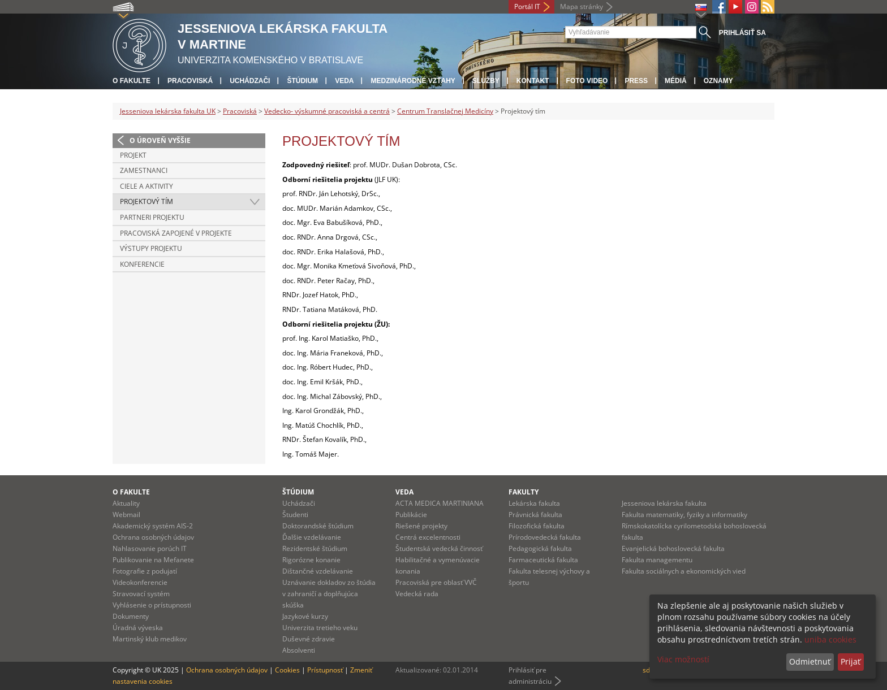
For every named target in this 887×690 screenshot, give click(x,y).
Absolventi (298, 650)
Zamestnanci (143, 170)
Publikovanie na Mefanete (153, 560)
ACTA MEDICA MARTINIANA (439, 503)
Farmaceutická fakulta (543, 560)
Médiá (676, 81)
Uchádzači (250, 81)
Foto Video (587, 81)
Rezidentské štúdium (314, 548)
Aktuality (126, 503)
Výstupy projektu (151, 248)
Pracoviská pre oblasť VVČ (436, 582)
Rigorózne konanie (311, 560)
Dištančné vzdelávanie (317, 571)
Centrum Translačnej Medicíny (445, 111)
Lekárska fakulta (534, 503)
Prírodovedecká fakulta (545, 537)
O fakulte (131, 81)
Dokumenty (131, 616)
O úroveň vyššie (160, 140)
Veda (344, 81)
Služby (486, 81)
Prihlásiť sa (742, 33)
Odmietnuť (809, 661)
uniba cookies (830, 639)
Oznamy (718, 81)
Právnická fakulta (535, 514)
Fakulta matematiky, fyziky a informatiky (684, 514)
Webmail (126, 514)
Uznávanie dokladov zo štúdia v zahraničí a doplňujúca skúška (329, 594)
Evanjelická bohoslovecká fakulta (673, 548)
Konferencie (142, 264)
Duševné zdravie (308, 639)
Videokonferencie (140, 582)
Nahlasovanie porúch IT (150, 548)
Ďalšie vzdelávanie (311, 537)
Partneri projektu (152, 217)
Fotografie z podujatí (145, 571)
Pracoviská (190, 81)
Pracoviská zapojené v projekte (176, 233)
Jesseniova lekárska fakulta (664, 503)
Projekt (133, 155)
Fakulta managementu (657, 560)
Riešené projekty (421, 526)
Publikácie (411, 514)
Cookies (287, 670)
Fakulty (524, 492)
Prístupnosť (325, 670)
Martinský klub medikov (150, 639)
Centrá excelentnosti (427, 537)
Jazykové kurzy (305, 616)
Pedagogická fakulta (540, 548)
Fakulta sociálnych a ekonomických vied (684, 571)
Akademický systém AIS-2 (153, 526)
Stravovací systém (141, 593)
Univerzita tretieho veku (320, 627)
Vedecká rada (416, 593)
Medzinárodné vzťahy (413, 81)
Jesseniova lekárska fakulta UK (168, 111)
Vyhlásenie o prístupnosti (152, 605)
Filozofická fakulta (537, 526)
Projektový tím (146, 201)
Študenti (295, 514)
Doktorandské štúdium (318, 526)
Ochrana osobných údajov (153, 537)
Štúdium (302, 81)
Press (636, 81)
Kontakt (532, 81)
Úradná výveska (138, 627)
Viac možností (683, 659)
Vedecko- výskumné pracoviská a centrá (327, 111)
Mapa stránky (581, 6)
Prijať (850, 661)
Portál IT (527, 6)
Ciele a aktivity (146, 186)
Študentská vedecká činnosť (439, 548)
